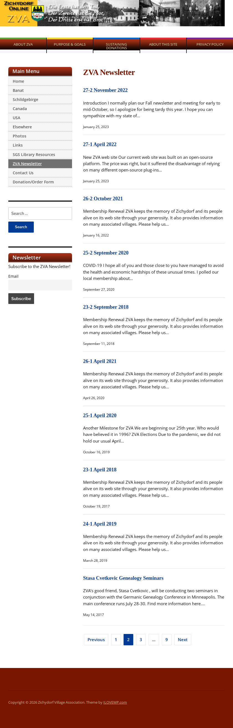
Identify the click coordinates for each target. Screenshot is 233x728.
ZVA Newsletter (27, 163)
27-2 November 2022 (106, 90)
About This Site (163, 44)
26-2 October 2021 (103, 198)
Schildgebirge (25, 99)
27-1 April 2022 (100, 144)
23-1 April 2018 (100, 469)
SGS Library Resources (34, 154)
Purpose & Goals (70, 44)
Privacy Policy (210, 44)
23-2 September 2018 (106, 307)
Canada (20, 108)
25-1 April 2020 (100, 415)
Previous (96, 639)
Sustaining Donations (116, 46)
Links (18, 145)
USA (16, 117)
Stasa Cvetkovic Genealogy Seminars (124, 578)
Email (13, 276)
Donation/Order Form (33, 181)
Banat (18, 90)
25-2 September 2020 (106, 253)
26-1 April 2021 (100, 361)
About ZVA (23, 44)
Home (18, 81)
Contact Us (23, 172)
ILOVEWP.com (115, 702)
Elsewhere (22, 126)
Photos (19, 136)
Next (183, 639)
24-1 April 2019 (100, 524)
